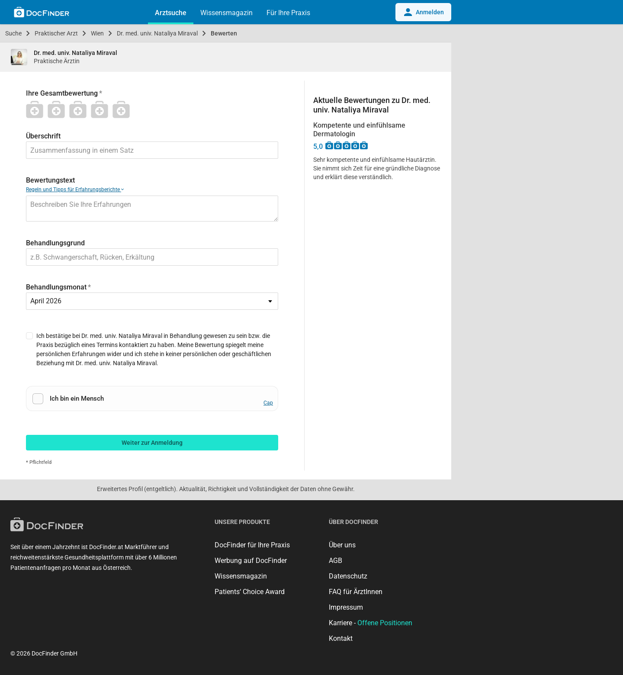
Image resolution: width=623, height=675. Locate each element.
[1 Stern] (37, 109)
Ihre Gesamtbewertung (62, 93)
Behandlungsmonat (56, 287)
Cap (268, 403)
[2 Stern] (58, 109)
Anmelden (423, 12)
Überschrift (43, 136)
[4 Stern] (101, 109)
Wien (97, 33)
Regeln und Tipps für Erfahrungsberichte (75, 189)
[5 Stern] (123, 109)
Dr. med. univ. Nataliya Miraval (157, 33)
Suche (13, 33)
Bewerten (224, 33)
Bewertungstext (50, 180)
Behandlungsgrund (55, 243)
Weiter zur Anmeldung (152, 442)
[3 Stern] (80, 109)
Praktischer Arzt (56, 33)
